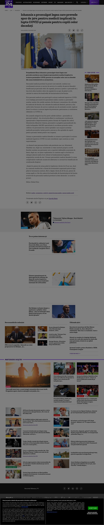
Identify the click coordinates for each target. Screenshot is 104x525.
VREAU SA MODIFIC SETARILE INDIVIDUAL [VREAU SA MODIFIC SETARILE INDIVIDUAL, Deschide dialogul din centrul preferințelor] (92, 513)
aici (23, 515)
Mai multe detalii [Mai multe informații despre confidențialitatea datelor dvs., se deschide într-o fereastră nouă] (25, 506)
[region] (52, 511)
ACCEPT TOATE (93, 508)
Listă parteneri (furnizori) (52, 512)
